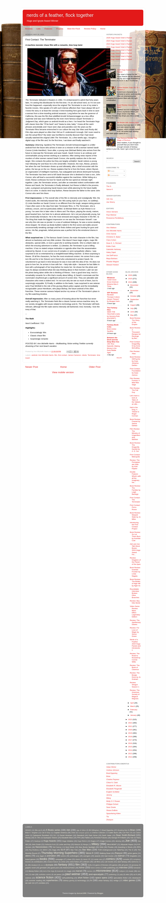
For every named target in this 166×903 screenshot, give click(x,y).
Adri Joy (109, 199)
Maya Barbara (111, 258)
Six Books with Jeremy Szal (128, 123)
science (28, 878)
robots (84, 355)
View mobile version (63, 372)
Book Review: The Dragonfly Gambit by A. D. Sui (135, 447)
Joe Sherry (110, 202)
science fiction (45, 877)
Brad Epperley (111, 773)
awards (97, 856)
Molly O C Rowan (113, 801)
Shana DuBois (111, 810)
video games (129, 880)
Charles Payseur (112, 779)
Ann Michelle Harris (45, 355)
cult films (97, 862)
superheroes (52, 880)
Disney (28, 838)
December (134, 285)
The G (108, 186)
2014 (130, 750)
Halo (132, 838)
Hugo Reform (82, 841)
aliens (28, 856)
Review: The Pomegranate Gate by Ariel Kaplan (135, 464)
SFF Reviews (112, 293)
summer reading (35, 881)
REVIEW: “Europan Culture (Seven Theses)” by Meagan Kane (113, 298)
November (134, 290)
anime (63, 856)
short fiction (83, 877)
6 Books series (53, 830)
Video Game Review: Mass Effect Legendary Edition (135, 611)
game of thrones (101, 865)
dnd (42, 865)
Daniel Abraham (66, 835)
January (133, 715)
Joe (127, 840)
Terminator (92, 355)
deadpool (34, 865)
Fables (87, 838)
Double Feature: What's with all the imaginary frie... (135, 477)
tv (91, 880)
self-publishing (67, 878)
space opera (101, 877)
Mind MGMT (112, 844)
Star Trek (74, 850)
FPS (78, 838)
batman (121, 856)
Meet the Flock (73, 29)
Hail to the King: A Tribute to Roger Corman (134, 411)
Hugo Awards (50, 841)
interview (123, 867)
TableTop (120, 850)
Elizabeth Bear (67, 838)
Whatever (111, 278)
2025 (130, 279)
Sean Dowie (111, 807)
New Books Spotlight (87, 847)
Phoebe (111, 847)
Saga (54, 850)
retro (127, 874)
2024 (130, 282)
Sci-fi (63, 849)
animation (51, 856)
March (133, 706)
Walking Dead (105, 853)
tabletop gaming (68, 881)
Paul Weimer (111, 215)
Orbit (101, 847)
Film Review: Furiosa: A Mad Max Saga (135, 381)
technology (81, 881)
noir (33, 874)
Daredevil (80, 835)
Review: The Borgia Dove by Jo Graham (135, 676)
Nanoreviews (42, 847)
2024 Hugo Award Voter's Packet (119, 41)
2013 (130, 753)
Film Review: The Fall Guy (135, 390)
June (132, 312)
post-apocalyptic (96, 874)
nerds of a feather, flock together (60, 15)
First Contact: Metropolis (135, 456)
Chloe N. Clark (112, 782)
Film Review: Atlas (135, 352)
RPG (139, 847)
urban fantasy (103, 881)
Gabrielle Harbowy (113, 249)
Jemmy (109, 795)
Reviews (29, 29)
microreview (103, 870)
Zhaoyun (109, 820)
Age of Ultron (81, 830)
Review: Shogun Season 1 (134, 685)
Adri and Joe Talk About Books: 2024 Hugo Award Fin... (135, 549)
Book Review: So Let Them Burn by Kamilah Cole (135, 536)
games (115, 865)
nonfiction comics (45, 874)
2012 (130, 757)
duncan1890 (81, 893)
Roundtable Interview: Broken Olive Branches (134, 593)
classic (77, 859)
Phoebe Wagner (112, 262)
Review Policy (90, 29)
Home (102, 29)
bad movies (109, 856)
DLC (55, 835)
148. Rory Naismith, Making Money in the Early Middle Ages (113, 348)
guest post (55, 868)
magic (69, 871)
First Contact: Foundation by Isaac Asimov (135, 372)
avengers (87, 856)
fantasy (62, 864)
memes (89, 871)
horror (82, 867)
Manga (85, 844)
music (131, 871)
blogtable (133, 856)
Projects (59, 29)
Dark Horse (93, 835)
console (126, 859)
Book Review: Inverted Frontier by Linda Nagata (135, 572)
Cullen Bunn (113, 833)
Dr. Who (37, 838)
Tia (107, 817)
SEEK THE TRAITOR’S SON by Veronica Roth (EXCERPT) (113, 315)
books (43, 859)
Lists (38, 29)
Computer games (83, 832)
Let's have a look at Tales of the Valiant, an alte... (135, 400)
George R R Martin (118, 838)
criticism (86, 862)
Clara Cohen (111, 240)
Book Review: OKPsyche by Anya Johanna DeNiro (135, 361)
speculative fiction (121, 878)
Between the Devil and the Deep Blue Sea (113, 340)
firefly (90, 865)
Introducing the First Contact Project (134, 526)
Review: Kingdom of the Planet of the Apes (135, 561)
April (132, 703)
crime (63, 862)
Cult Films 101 (127, 833)
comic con (98, 859)
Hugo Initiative (67, 841)
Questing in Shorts (125, 847)
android (34, 355)
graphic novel (30, 868)
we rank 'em (30, 883)
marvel (79, 871)
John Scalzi (36, 844)
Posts (111, 171)
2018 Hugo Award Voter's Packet (119, 56)
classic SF (86, 859)
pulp (121, 874)
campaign (59, 859)
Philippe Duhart (112, 804)
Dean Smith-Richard (125, 835)
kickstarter (137, 868)
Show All (119, 358)
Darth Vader (107, 835)
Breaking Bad (122, 830)
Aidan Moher (111, 767)
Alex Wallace (111, 228)
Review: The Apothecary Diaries (135, 622)
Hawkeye (37, 841)
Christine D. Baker (113, 237)
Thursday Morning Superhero (59, 852)
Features (48, 29)
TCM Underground (105, 850)
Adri (68, 830)
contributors (38, 862)
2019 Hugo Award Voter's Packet (119, 53)
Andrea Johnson (112, 770)
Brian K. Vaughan (31, 833)
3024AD (28, 830)
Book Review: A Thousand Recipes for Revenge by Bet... (135, 333)
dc (26, 865)
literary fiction (34, 871)
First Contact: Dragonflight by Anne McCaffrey (135, 345)
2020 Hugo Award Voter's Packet (119, 50)
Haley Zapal (111, 252)
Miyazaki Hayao (127, 844)
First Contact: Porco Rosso (135, 507)
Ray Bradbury (34, 850)
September (134, 299)
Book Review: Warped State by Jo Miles (135, 516)
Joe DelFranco (112, 255)
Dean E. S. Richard (113, 243)
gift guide (125, 865)
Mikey (108, 798)
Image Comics (105, 841)
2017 (130, 740)
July (132, 308)
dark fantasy (122, 862)
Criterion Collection (98, 833)
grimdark (43, 868)
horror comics (95, 868)
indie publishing (109, 868)
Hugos (93, 841)
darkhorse (134, 862)
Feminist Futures (100, 838)
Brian (108, 776)
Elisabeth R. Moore (113, 786)
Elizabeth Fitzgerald (114, 789)
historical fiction (69, 868)
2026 (130, 275)
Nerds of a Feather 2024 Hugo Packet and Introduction (135, 645)
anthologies (74, 856)
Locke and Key (64, 844)
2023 (130, 719)
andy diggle (40, 856)
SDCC (45, 850)
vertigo (116, 881)
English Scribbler (112, 792)
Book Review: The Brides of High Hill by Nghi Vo (135, 582)
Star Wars (86, 849)
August (133, 305)
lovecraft (60, 871)
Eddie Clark (110, 246)
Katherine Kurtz (50, 844)
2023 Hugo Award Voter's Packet (119, 44)
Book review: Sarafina (111, 330)
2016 (130, 743)
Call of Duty (46, 833)
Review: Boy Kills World (135, 602)
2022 (130, 723)
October (133, 296)
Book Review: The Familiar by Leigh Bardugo (135, 490)
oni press (57, 874)
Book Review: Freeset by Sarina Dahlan (135, 422)
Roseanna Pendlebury (115, 218)
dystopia (49, 865)
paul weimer (72, 874)
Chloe (73, 833)
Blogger (100, 893)
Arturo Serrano (112, 212)
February (133, 710)
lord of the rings (48, 871)
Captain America (60, 833)
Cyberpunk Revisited (41, 835)
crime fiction (74, 862)
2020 (130, 730)
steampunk (136, 878)
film (55, 355)
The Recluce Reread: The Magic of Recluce (127, 139)
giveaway (135, 865)
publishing (112, 874)
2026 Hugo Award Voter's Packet (119, 38)
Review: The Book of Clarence (135, 667)
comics (110, 859)
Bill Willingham (94, 830)
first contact (62, 355)
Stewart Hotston (112, 265)
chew (69, 859)
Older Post (95, 367)
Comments (113, 175)
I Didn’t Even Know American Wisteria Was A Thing (113, 283)
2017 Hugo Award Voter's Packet (119, 59)
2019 (130, 733)
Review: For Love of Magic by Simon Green (134, 632)
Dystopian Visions (50, 838)
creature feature (52, 862)
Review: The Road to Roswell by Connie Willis (135, 658)
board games (30, 859)
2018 (130, 737)
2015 (130, 747)
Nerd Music (69, 847)
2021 (130, 726)
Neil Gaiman (57, 847)
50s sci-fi (38, 830)
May (132, 315)
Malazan (77, 844)
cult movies (109, 862)
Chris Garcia (111, 234)
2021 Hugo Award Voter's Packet (119, 47)
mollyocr (122, 871)
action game (132, 853)
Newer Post (31, 367)
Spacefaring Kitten (113, 813)
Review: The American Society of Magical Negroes (135, 694)
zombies (42, 883)
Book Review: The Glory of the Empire (135, 321)
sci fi (135, 874)
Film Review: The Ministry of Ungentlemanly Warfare (135, 434)
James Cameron (74, 355)
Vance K (109, 189)
